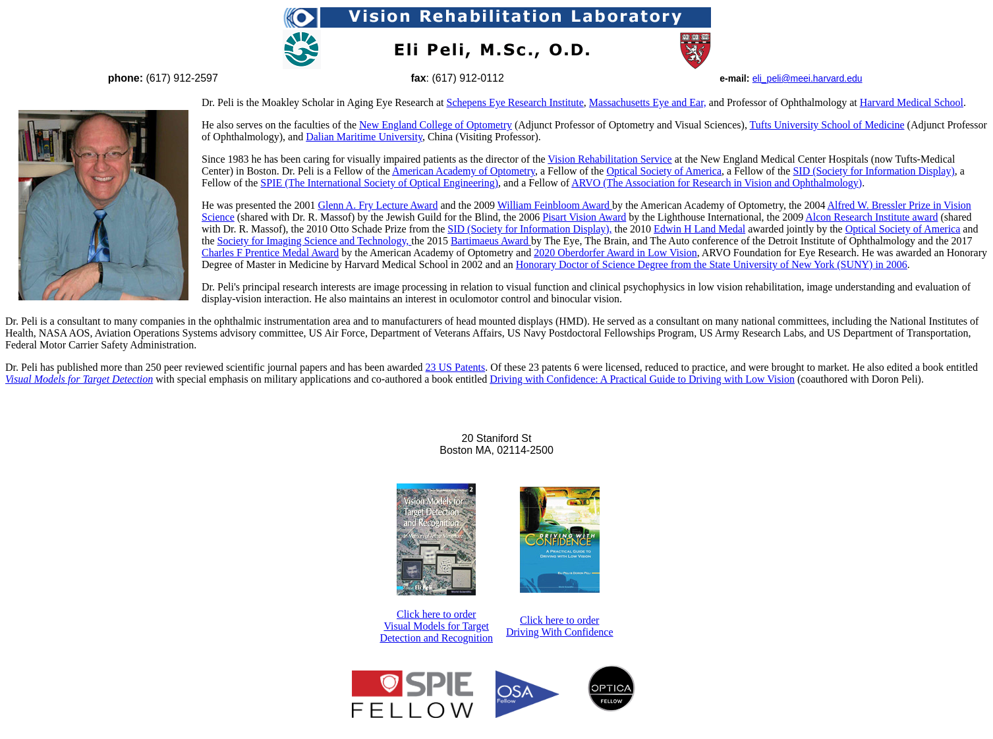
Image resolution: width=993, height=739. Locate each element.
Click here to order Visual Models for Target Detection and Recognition (436, 626)
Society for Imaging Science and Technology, (314, 240)
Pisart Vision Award (584, 217)
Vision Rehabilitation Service (609, 159)
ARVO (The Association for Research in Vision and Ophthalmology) (716, 182)
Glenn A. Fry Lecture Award (378, 205)
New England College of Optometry (435, 124)
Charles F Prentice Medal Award (270, 252)
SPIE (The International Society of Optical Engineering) (379, 182)
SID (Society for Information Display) (873, 171)
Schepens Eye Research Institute (514, 102)
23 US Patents (456, 367)
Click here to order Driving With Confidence (559, 626)
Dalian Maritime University (364, 136)
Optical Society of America (664, 171)
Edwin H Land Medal (699, 228)
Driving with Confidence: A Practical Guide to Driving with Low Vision (642, 379)
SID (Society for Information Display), (529, 228)
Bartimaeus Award (491, 240)
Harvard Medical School (911, 102)
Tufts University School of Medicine (827, 124)
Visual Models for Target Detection (79, 379)
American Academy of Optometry (463, 171)
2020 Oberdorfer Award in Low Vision (615, 252)
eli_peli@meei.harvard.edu (807, 78)
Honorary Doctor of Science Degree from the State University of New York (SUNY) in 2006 (711, 264)
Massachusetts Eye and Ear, (647, 102)
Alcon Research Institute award (871, 217)
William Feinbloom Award (554, 205)
